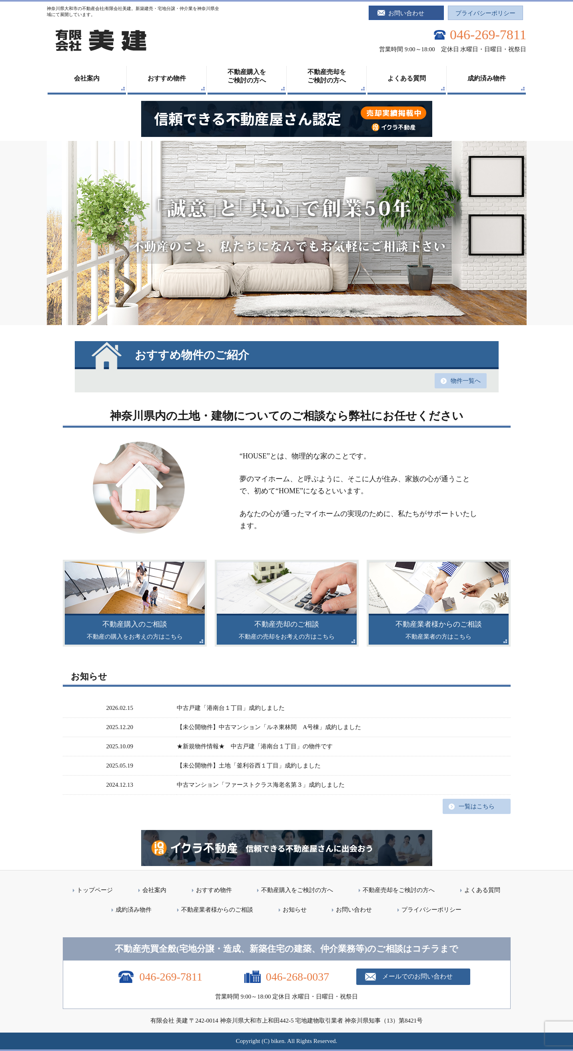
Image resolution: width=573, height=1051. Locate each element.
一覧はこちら (477, 806)
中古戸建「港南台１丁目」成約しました (231, 708)
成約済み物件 (486, 78)
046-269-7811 (488, 34)
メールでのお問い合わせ (417, 976)
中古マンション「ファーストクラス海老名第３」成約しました (261, 785)
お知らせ (295, 909)
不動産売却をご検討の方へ (326, 76)
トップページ (95, 890)
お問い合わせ (406, 13)
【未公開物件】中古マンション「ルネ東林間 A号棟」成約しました (269, 727)
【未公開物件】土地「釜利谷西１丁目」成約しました (249, 765)
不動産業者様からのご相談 (217, 909)
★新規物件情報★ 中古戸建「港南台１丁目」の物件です (258, 746)
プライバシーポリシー (485, 13)
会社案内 (87, 78)
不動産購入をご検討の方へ (247, 76)
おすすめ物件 (167, 78)
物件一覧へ (466, 381)
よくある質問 (406, 78)
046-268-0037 (297, 977)
